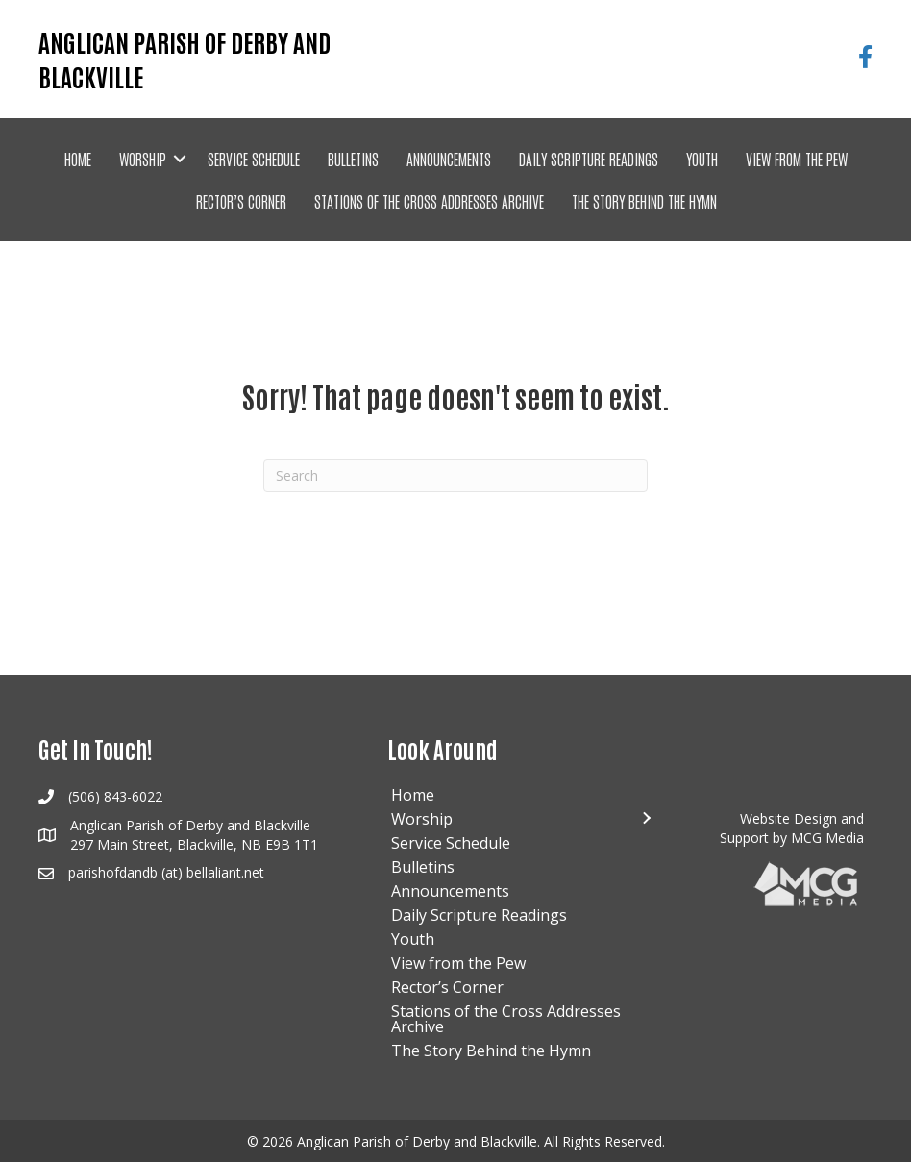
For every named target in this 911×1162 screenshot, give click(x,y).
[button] (179, 158)
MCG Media (827, 837)
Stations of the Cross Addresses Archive (429, 200)
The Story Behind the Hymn (644, 200)
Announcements (448, 158)
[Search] (455, 475)
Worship (142, 158)
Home (77, 158)
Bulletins (353, 158)
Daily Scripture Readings (588, 158)
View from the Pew (797, 158)
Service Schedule (254, 158)
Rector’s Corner (241, 200)
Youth (702, 158)
